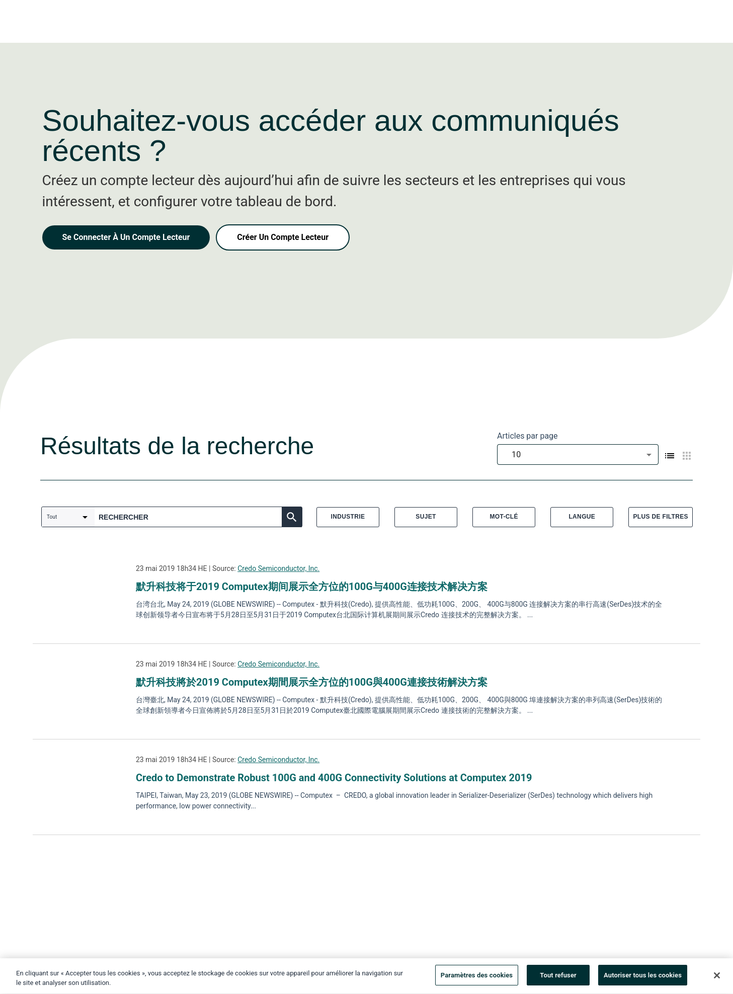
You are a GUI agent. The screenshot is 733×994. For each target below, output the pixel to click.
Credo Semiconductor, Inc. (278, 568)
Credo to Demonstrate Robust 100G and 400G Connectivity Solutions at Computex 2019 (334, 778)
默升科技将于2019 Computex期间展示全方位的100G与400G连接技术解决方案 (311, 587)
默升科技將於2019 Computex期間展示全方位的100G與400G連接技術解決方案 (311, 682)
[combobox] (578, 454)
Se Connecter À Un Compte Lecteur (126, 237)
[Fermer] (717, 977)
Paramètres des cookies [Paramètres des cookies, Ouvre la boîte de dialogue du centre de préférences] (477, 977)
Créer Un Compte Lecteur (283, 237)
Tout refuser (558, 977)
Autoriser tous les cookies (643, 977)
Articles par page (527, 436)
